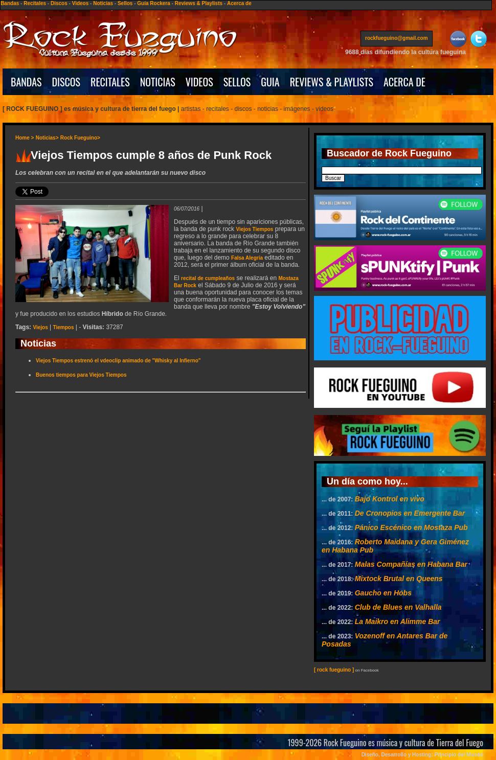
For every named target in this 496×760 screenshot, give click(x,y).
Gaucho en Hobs (383, 593)
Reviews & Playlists (198, 3)
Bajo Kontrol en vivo (389, 499)
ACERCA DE (404, 81)
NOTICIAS (157, 81)
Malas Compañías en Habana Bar (411, 564)
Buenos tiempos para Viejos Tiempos (81, 375)
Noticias (103, 3)
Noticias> (47, 138)
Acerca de (239, 3)
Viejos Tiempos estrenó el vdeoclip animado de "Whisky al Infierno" (118, 360)
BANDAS (26, 81)
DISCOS (66, 81)
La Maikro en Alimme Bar (397, 621)
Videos (80, 3)
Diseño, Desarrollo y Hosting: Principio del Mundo (422, 754)
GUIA (270, 81)
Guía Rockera (153, 3)
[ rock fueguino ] (334, 670)
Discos (59, 3)
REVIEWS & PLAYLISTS (331, 81)
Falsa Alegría (247, 258)
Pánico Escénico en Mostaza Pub (411, 527)
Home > (24, 138)
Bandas (10, 3)
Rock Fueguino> (80, 138)
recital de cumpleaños (208, 278)
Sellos (125, 3)
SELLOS (237, 81)
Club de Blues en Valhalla (398, 607)
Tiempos (63, 327)
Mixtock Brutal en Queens (399, 578)
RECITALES (110, 81)
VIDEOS (199, 81)
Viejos (40, 327)
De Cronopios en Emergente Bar (410, 513)
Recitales (35, 3)
